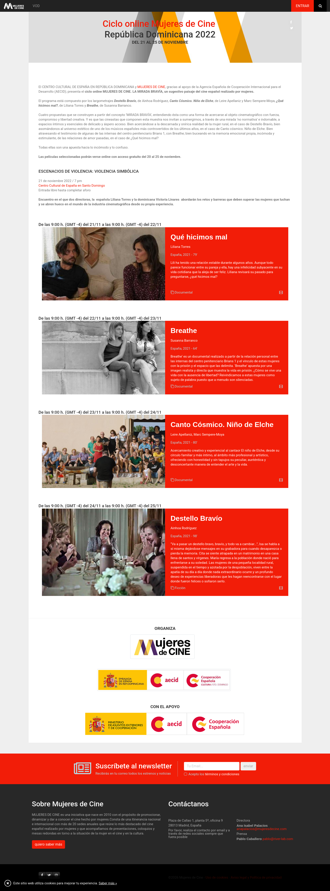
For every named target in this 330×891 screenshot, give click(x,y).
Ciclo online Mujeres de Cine (156, 24)
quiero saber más (48, 844)
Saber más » (108, 883)
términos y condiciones (222, 774)
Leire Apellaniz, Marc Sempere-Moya (197, 435)
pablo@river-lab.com (278, 839)
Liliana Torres (181, 247)
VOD (36, 6)
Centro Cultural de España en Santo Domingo (72, 186)
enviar (248, 766)
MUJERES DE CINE (151, 87)
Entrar (302, 6)
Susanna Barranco (184, 341)
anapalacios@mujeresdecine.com (262, 829)
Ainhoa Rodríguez (184, 528)
